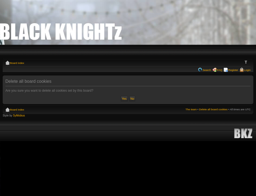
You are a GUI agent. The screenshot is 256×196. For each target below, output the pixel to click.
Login (247, 69)
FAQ (219, 69)
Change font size (247, 62)
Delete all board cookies (213, 109)
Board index (17, 62)
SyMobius (19, 115)
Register (233, 69)
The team (191, 109)
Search (207, 69)
